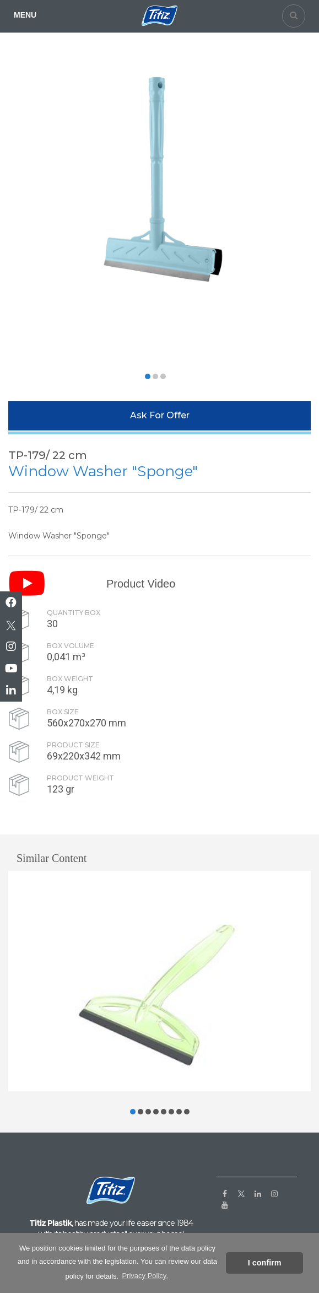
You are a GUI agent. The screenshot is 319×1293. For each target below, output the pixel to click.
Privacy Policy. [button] (145, 1276)
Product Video (140, 584)
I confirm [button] (265, 1262)
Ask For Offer (160, 415)
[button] (147, 376)
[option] (155, 204)
